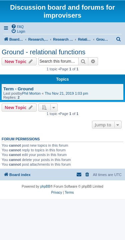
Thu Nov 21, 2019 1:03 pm (66, 93)
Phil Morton (31, 93)
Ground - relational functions (43, 52)
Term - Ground (18, 88)
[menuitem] (17, 26)
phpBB (45, 186)
